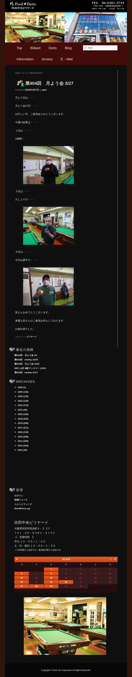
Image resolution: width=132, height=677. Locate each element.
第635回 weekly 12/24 (26, 359)
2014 (23, 441)
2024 (23, 396)
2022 (23, 405)
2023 (23, 401)
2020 (23, 414)
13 (21, 578)
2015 (23, 436)
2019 (23, 418)
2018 (23, 423)
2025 (23, 392)
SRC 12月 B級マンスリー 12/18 (30, 368)
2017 (23, 427)
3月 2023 (66, 559)
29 (51, 586)
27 (21, 586)
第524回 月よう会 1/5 (25, 355)
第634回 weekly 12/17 (26, 372)
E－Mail (67, 59)
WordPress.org (22, 508)
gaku (44, 90)
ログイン (18, 495)
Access (47, 59)
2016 (23, 432)
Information (25, 59)
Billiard (35, 48)
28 (36, 586)
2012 (22, 450)
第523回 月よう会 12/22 (26, 364)
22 (51, 582)
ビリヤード (32, 337)
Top (19, 48)
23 (66, 582)
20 (21, 582)
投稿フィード (21, 500)
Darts (53, 48)
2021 (22, 410)
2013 (23, 445)
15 (51, 578)
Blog (68, 48)
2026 (22, 387)
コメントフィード (23, 504)
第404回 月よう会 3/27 (49, 83)
